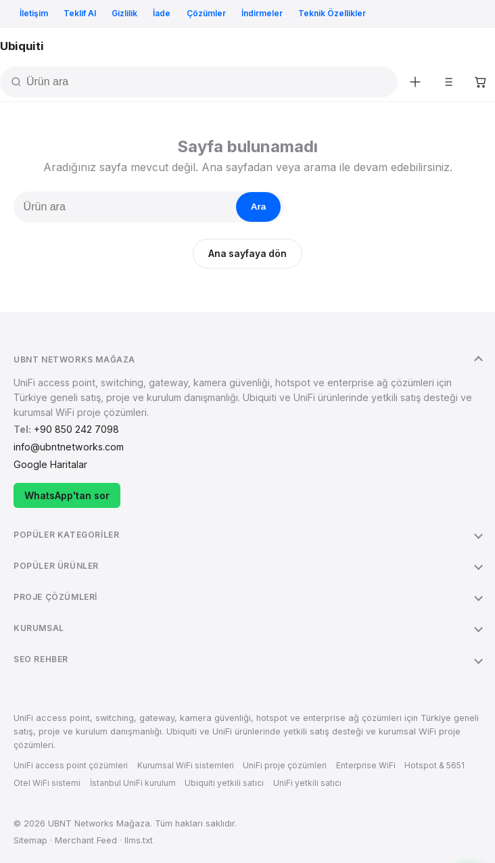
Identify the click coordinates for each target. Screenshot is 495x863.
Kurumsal (39, 628)
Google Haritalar (50, 464)
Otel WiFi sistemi (47, 783)
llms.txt (138, 840)
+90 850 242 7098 (76, 429)
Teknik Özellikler (332, 13)
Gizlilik (124, 13)
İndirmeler (262, 13)
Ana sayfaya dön (247, 253)
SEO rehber (41, 659)
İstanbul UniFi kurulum (133, 783)
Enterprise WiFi (366, 765)
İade (161, 13)
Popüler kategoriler (66, 535)
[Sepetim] (480, 82)
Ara (258, 207)
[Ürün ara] (210, 82)
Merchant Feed (86, 840)
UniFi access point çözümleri (71, 765)
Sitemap (30, 840)
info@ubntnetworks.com (69, 446)
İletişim (34, 13)
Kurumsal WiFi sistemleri (185, 765)
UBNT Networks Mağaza (74, 359)
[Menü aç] (481, 47)
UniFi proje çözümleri (285, 765)
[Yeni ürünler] (415, 82)
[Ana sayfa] (21, 46)
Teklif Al (80, 13)
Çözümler (206, 13)
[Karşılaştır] (448, 82)
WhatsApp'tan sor (67, 495)
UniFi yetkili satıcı (307, 783)
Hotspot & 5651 (434, 765)
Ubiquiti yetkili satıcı (224, 783)
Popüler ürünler (56, 566)
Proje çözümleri (55, 597)
